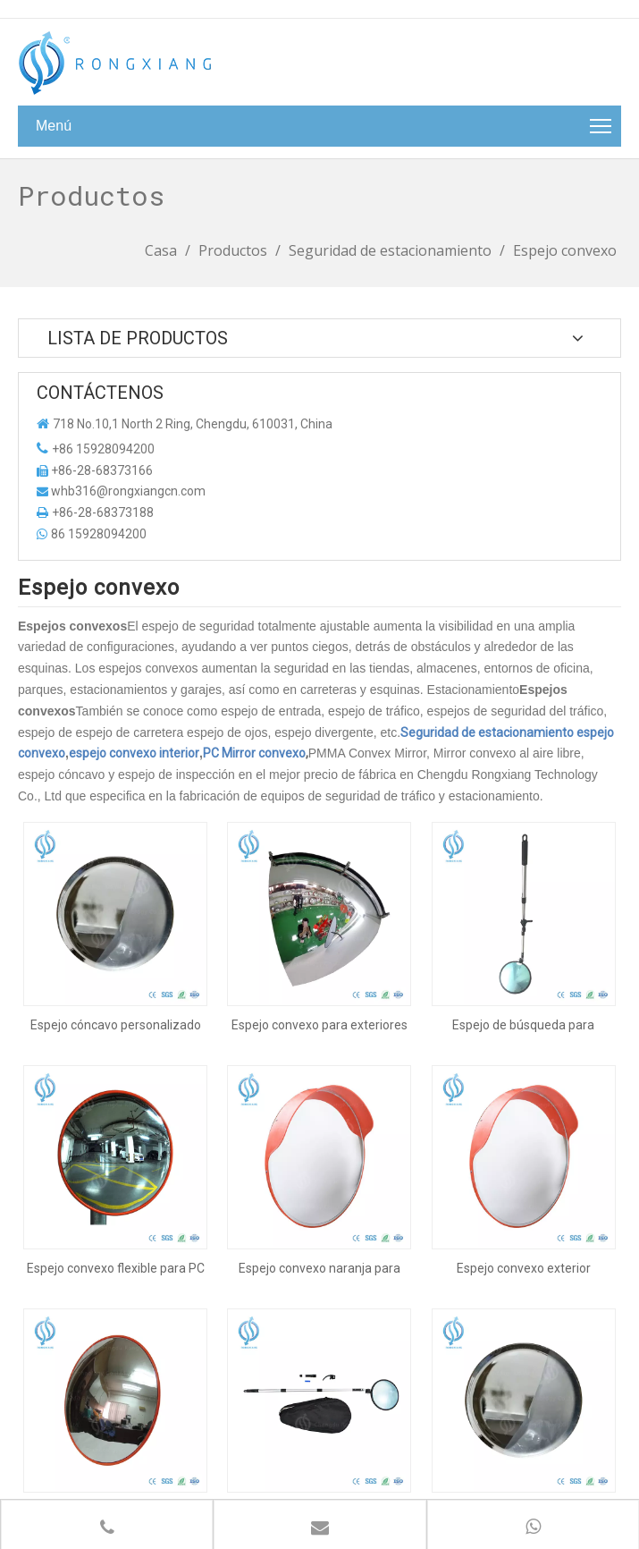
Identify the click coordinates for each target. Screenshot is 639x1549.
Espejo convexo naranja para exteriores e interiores (319, 1162)
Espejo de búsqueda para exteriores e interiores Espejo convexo (523, 972)
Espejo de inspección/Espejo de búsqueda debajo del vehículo (319, 1353)
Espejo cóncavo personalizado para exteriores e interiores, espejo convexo (115, 972)
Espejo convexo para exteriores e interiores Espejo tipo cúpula (319, 972)
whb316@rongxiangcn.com (128, 491)
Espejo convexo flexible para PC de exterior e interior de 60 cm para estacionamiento (116, 1162)
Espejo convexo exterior (524, 1162)
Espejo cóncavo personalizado (523, 1353)
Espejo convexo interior (115, 1353)
